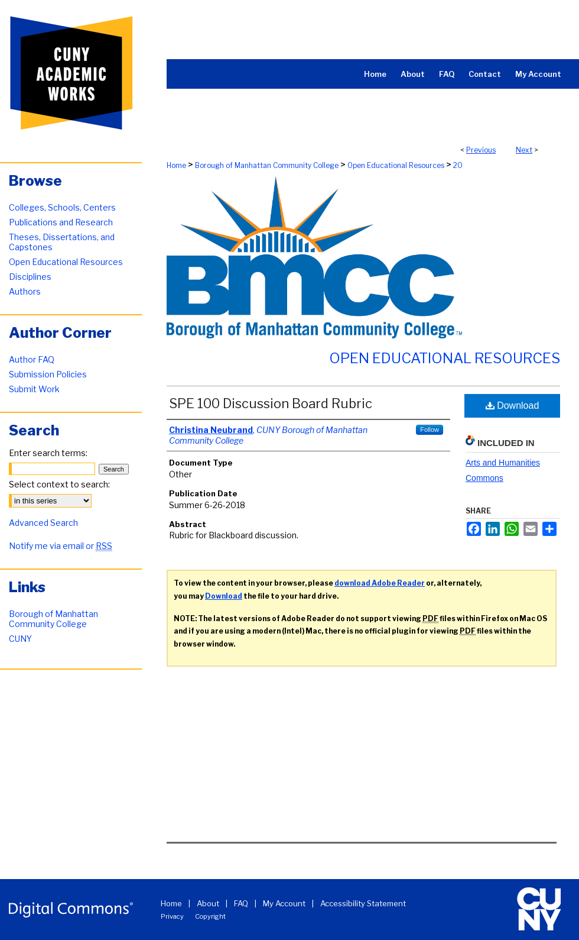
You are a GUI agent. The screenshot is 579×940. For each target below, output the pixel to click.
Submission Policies (48, 374)
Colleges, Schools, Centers (62, 207)
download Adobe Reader (379, 583)
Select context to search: (59, 484)
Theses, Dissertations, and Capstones (62, 242)
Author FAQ (31, 359)
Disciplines (30, 277)
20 (458, 165)
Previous (481, 150)
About (208, 903)
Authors (25, 291)
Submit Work (34, 389)
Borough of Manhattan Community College (267, 165)
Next (524, 150)
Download (512, 405)
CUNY (20, 639)
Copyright (210, 916)
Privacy (172, 916)
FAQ (241, 903)
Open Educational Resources (395, 165)
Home (176, 165)
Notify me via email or (60, 546)
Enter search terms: (48, 453)
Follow (429, 429)
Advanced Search (43, 523)
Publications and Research (61, 222)
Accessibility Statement (363, 903)
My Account (284, 903)
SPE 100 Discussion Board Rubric (270, 403)
